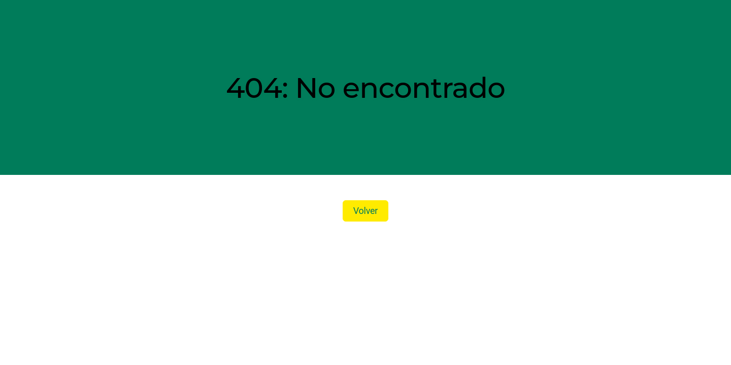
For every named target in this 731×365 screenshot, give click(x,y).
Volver (365, 210)
